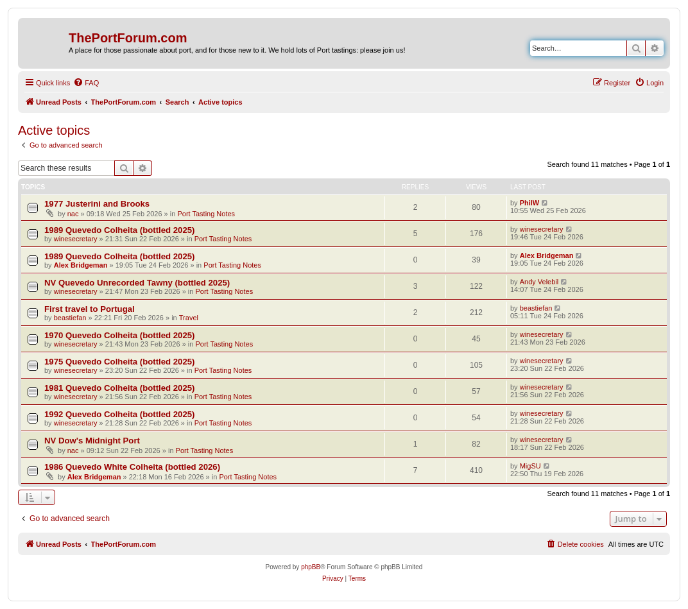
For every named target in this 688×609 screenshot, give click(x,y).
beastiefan (70, 318)
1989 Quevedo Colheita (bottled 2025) (119, 230)
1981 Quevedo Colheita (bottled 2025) (119, 388)
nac (73, 214)
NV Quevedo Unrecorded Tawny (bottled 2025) (137, 282)
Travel (188, 318)
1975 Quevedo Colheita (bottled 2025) (119, 361)
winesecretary (76, 239)
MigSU (530, 466)
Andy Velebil (539, 282)
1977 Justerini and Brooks (97, 204)
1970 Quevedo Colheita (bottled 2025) (119, 335)
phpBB (310, 566)
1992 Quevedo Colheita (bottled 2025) (119, 414)
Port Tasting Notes (206, 214)
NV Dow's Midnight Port (92, 440)
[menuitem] (86, 82)
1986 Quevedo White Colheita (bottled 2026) (132, 467)
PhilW (530, 203)
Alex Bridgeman (81, 265)
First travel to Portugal (89, 309)
